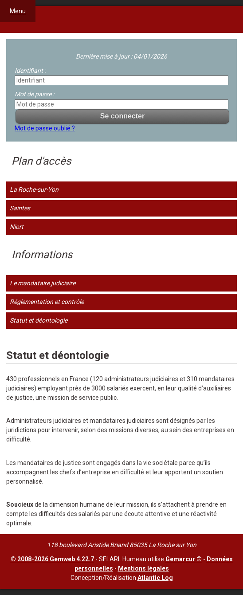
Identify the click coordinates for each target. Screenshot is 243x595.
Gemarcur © (183, 559)
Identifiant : (30, 70)
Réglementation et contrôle (47, 301)
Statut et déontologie (38, 320)
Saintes (20, 208)
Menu (18, 11)
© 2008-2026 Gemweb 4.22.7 (52, 559)
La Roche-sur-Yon (34, 189)
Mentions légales (143, 568)
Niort (17, 226)
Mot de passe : (34, 94)
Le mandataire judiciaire (42, 283)
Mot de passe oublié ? (45, 128)
